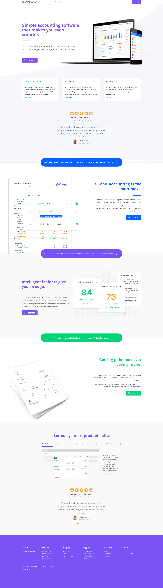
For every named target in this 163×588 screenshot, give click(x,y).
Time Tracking (62, 444)
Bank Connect (47, 444)
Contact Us (87, 551)
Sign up (136, 4)
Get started (29, 60)
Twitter (106, 556)
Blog (105, 551)
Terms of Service (69, 554)
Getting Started (89, 556)
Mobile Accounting (113, 444)
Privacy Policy (68, 556)
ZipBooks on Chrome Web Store (81, 120)
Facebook (107, 554)
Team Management (94, 444)
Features (47, 4)
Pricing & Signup (28, 551)
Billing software (48, 554)
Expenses (45, 556)
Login (126, 4)
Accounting (46, 551)
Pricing (58, 4)
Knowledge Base (89, 554)
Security (66, 551)
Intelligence (46, 559)
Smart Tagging (77, 444)
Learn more (106, 474)
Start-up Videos (89, 559)
